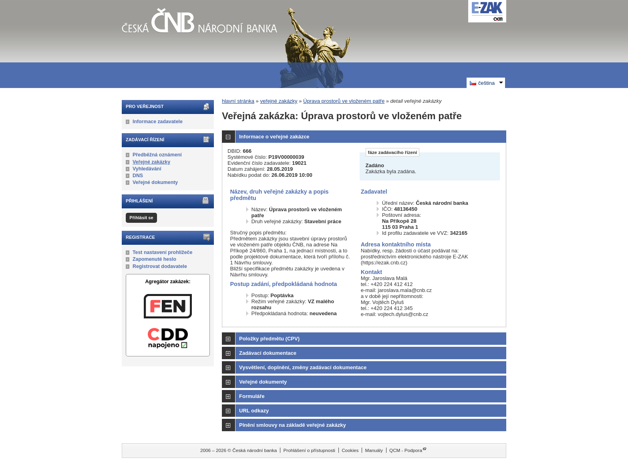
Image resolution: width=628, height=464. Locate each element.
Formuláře (252, 396)
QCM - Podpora (405, 450)
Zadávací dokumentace (267, 353)
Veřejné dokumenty (155, 182)
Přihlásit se (141, 217)
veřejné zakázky (278, 101)
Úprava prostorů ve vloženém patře (343, 101)
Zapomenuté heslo (154, 259)
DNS (138, 175)
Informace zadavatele (158, 121)
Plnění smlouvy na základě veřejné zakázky (292, 425)
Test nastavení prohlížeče (162, 252)
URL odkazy (254, 411)
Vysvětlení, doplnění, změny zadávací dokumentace (302, 367)
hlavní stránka (238, 101)
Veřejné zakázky (151, 162)
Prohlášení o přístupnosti (309, 450)
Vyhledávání (147, 169)
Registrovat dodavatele (160, 266)
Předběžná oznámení (157, 155)
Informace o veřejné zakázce (274, 137)
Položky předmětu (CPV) (269, 339)
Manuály (374, 450)
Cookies (350, 450)
